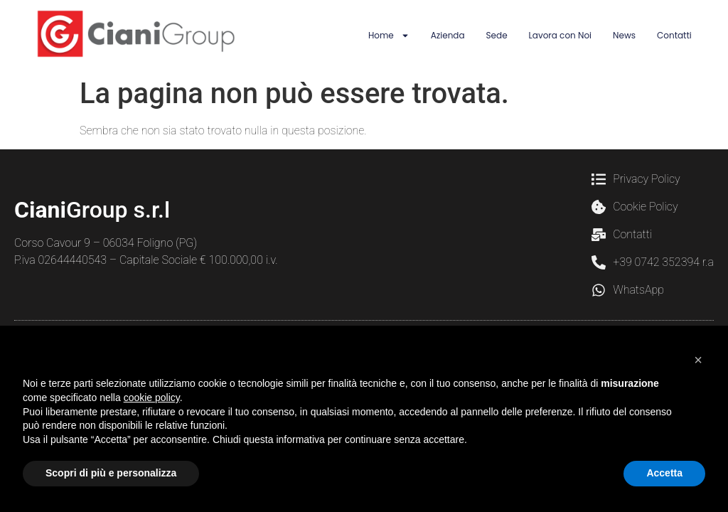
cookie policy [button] (152, 397)
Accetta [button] (664, 473)
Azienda (448, 35)
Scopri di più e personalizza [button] (111, 473)
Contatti (674, 35)
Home (389, 35)
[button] (698, 359)
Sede (497, 35)
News (624, 35)
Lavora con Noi (560, 35)
